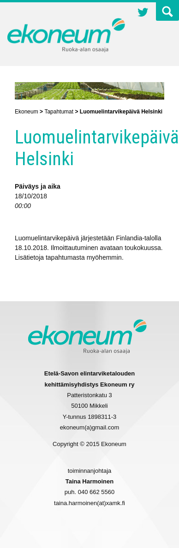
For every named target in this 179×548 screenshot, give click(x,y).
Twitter (143, 13)
